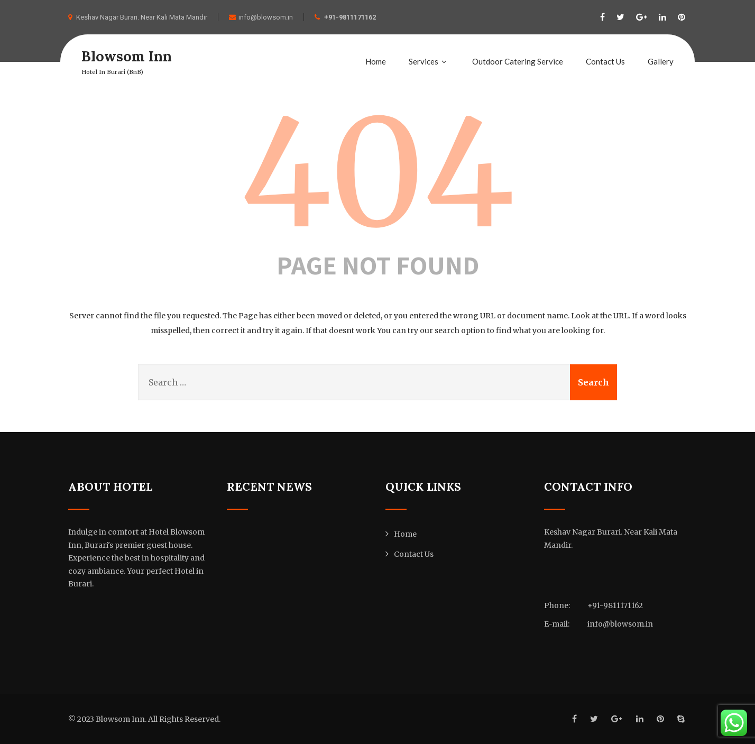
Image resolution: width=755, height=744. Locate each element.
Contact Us (605, 61)
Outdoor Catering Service (517, 61)
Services (429, 61)
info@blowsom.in (261, 17)
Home (375, 61)
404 (377, 173)
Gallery (661, 61)
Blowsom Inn (127, 56)
